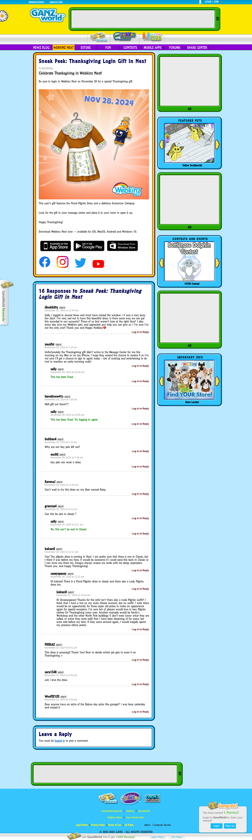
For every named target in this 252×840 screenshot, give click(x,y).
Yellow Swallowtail (192, 165)
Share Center (197, 48)
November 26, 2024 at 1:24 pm (61, 442)
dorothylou (47, 68)
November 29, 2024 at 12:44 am (62, 310)
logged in (60, 740)
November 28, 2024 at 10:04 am (67, 372)
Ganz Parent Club (135, 817)
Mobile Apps (152, 48)
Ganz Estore (55, 1)
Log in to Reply (140, 332)
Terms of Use (114, 824)
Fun (108, 48)
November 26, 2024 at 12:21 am (62, 552)
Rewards (99, 37)
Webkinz (130, 811)
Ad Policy (128, 824)
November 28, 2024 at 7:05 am (61, 399)
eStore (86, 48)
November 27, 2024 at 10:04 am (73, 595)
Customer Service (162, 824)
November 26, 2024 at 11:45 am (62, 485)
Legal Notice (82, 824)
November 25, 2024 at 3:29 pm (61, 699)
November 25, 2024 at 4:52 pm (61, 675)
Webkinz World (36, 1)
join (216, 1)
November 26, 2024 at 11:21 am (67, 576)
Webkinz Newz (124, 36)
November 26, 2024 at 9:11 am (67, 524)
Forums (174, 48)
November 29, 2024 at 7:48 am (67, 457)
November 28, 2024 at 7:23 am (61, 347)
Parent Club (152, 36)
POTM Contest (192, 283)
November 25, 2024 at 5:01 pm (61, 647)
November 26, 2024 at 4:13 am (61, 509)
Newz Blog (41, 48)
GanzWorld (143, 811)
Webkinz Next (63, 48)
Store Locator (192, 402)
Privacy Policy (98, 824)
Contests (130, 48)
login (208, 1)
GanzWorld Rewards (112, 811)
